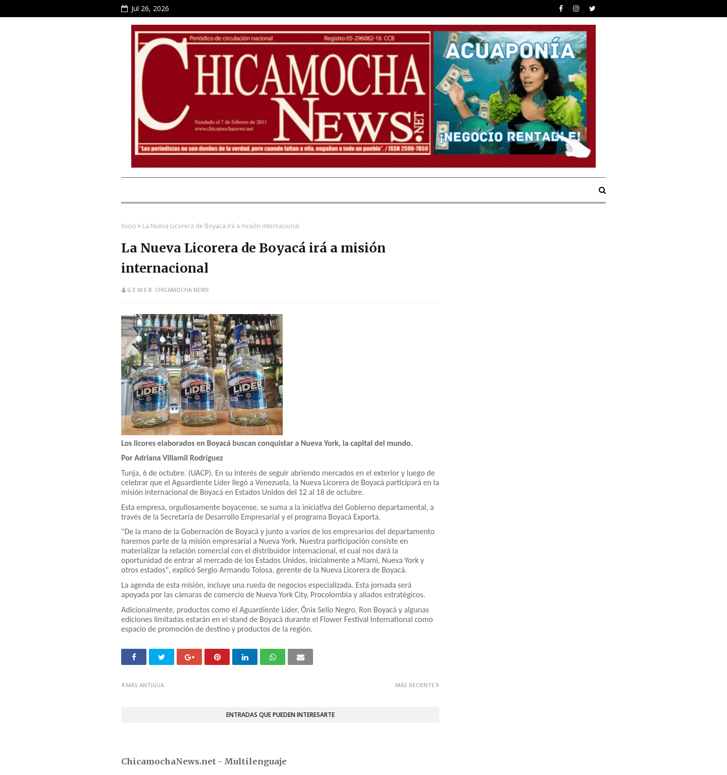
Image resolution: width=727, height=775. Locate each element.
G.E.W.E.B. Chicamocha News (168, 289)
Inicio (128, 226)
